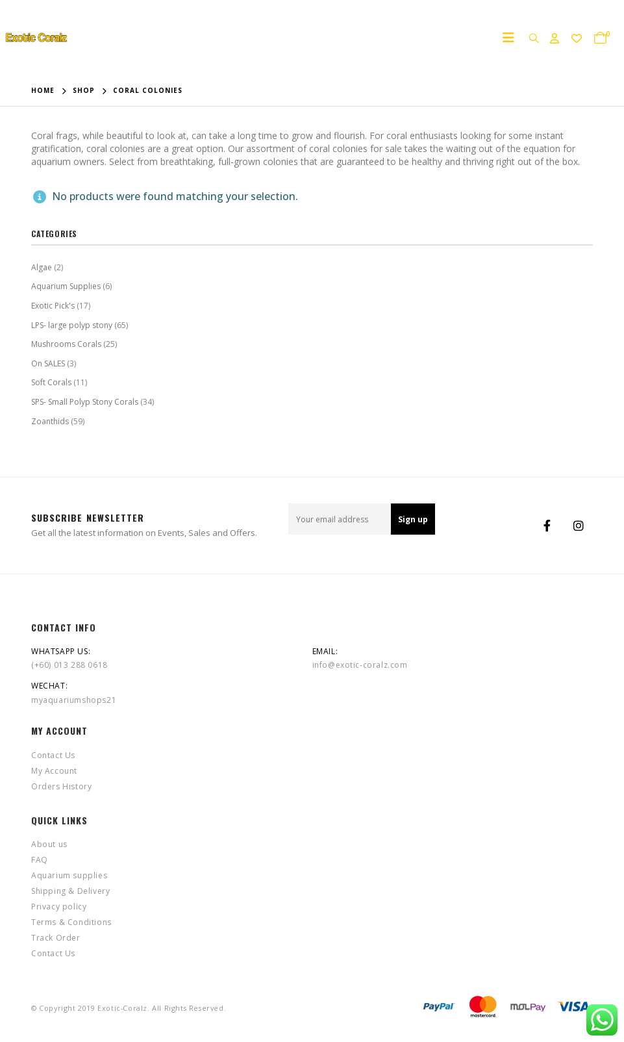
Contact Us (53, 755)
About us (49, 844)
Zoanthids (50, 421)
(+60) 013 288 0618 (69, 664)
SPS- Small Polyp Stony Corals (84, 401)
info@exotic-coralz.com (360, 664)
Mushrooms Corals (66, 343)
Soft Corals (51, 382)
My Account (54, 770)
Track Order (56, 937)
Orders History (61, 786)
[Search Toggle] (534, 37)
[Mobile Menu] (512, 38)
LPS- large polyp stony (71, 325)
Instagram (579, 526)
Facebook (547, 526)
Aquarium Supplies (66, 286)
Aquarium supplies (69, 875)
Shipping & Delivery (70, 890)
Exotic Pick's (53, 305)
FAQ (39, 859)
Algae (41, 267)
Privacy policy (58, 906)
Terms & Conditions (71, 922)
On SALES (48, 363)
